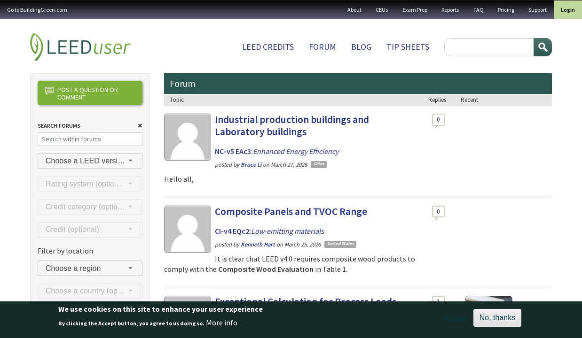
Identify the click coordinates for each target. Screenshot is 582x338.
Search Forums (59, 125)
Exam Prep (414, 9)
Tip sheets (407, 46)
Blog (361, 46)
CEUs (382, 9)
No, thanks (497, 320)
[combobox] (90, 161)
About (354, 9)
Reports (450, 9)
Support (537, 9)
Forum (322, 46)
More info (221, 324)
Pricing (506, 9)
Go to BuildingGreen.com (37, 9)
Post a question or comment (81, 93)
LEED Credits (268, 46)
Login (568, 9)
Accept (455, 320)
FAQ (478, 9)
